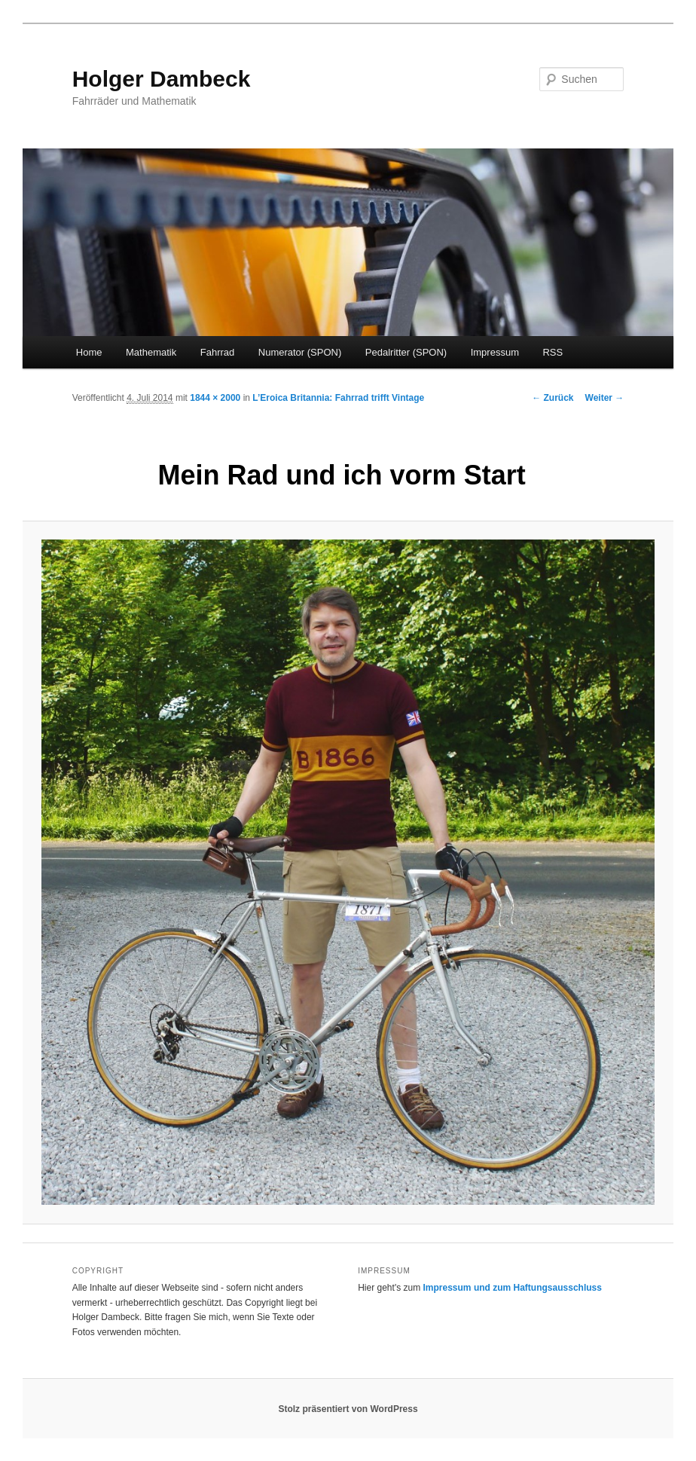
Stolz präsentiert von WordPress (347, 1409)
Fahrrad (217, 352)
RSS (552, 352)
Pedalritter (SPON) (406, 352)
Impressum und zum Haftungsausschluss (512, 1287)
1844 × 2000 (215, 398)
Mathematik (151, 352)
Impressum (495, 352)
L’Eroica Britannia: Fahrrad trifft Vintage (338, 398)
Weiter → (604, 398)
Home (89, 352)
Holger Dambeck (161, 78)
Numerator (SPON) (300, 352)
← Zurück (552, 398)
